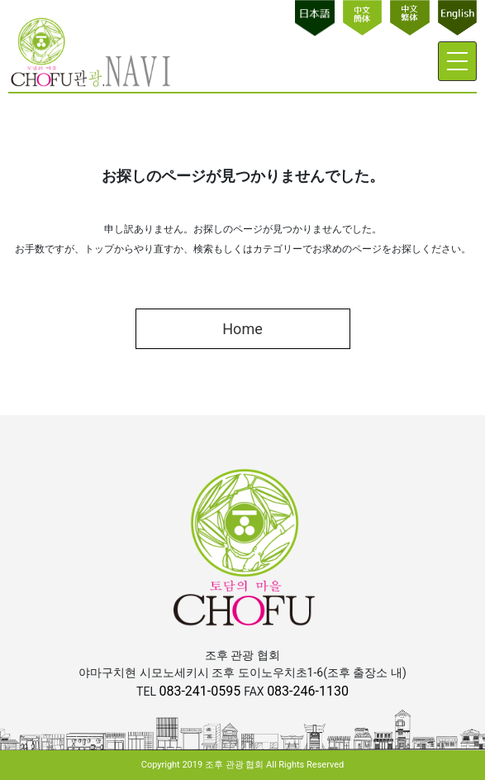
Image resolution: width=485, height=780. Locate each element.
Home (242, 328)
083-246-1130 (308, 691)
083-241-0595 (201, 691)
